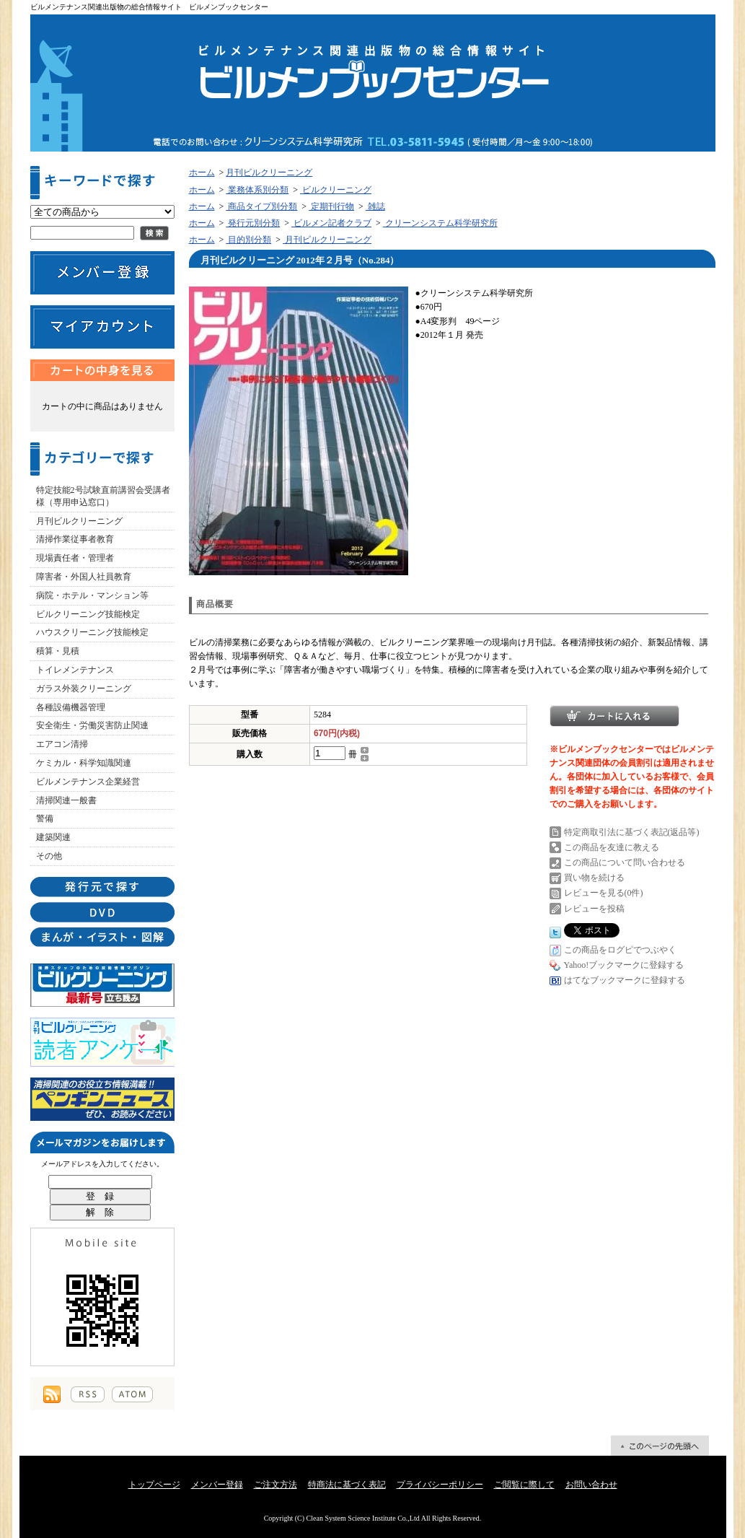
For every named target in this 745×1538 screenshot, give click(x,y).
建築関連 (53, 837)
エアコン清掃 (62, 744)
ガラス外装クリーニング (83, 688)
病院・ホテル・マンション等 (92, 595)
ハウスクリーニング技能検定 (92, 632)
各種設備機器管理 (70, 707)
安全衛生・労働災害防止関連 (92, 725)
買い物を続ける (594, 878)
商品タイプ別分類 (261, 206)
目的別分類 (248, 240)
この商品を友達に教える (611, 847)
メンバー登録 (217, 1485)
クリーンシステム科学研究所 (440, 223)
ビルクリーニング (335, 190)
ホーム (202, 172)
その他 (49, 856)
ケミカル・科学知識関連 (83, 763)
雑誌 (375, 206)
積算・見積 (57, 651)
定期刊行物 (331, 206)
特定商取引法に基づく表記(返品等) (632, 832)
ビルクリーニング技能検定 (88, 614)
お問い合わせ (591, 1485)
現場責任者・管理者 (75, 558)
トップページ (154, 1485)
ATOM (132, 1394)
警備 (44, 818)
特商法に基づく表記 (347, 1485)
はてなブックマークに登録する (624, 980)
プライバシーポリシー (440, 1485)
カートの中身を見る (102, 370)
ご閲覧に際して (524, 1485)
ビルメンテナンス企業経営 (88, 782)
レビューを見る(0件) (603, 893)
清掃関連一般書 (66, 800)
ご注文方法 (275, 1485)
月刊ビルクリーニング (79, 521)
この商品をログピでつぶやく (620, 950)
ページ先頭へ (660, 1446)
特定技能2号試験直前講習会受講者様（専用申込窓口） (103, 496)
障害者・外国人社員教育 (83, 577)
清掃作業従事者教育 (75, 539)
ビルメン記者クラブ (331, 223)
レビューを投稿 (594, 909)
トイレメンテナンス (75, 670)
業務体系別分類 (257, 190)
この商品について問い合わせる (624, 862)
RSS (88, 1394)
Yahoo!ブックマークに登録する (624, 965)
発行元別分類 (253, 223)
